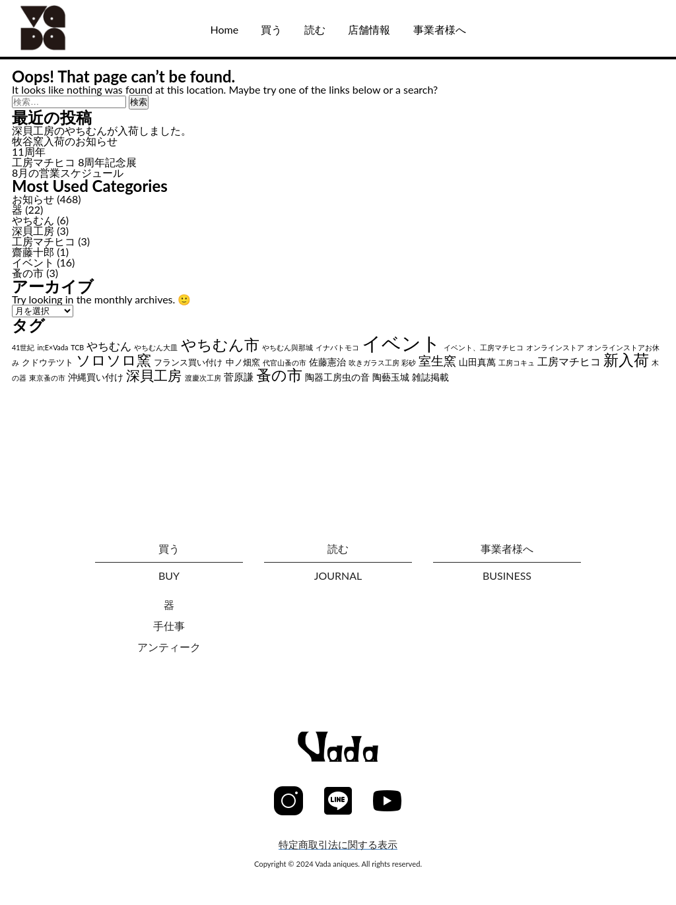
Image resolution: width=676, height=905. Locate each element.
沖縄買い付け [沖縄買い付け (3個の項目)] (95, 377)
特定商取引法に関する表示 (338, 845)
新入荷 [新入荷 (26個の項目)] (626, 359)
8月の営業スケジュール (67, 172)
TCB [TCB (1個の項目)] (77, 347)
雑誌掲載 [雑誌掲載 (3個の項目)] (430, 377)
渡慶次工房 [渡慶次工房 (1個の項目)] (203, 377)
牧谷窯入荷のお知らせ (65, 141)
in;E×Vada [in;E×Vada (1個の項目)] (53, 347)
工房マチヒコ (43, 241)
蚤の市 (28, 272)
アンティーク (169, 646)
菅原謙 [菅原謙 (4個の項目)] (239, 377)
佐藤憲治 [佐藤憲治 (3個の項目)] (327, 361)
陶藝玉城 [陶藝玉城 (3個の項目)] (390, 377)
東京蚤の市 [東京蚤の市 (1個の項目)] (47, 377)
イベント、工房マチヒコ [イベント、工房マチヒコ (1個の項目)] (484, 347)
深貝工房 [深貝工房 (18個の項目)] (154, 375)
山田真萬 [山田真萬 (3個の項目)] (477, 361)
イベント (33, 262)
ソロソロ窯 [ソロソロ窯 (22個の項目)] (113, 360)
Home (224, 29)
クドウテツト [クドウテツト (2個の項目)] (47, 362)
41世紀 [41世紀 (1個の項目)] (23, 347)
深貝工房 (33, 230)
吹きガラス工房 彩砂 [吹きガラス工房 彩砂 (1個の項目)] (382, 362)
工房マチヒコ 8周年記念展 (74, 162)
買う (271, 29)
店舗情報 (369, 29)
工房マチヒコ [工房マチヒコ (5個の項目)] (569, 361)
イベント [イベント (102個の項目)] (401, 342)
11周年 (29, 151)
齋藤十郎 (33, 251)
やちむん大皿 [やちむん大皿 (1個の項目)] (156, 347)
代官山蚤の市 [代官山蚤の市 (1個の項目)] (284, 362)
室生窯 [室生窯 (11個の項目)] (437, 360)
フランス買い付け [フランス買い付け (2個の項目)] (188, 362)
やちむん (33, 220)
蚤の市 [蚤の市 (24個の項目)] (279, 375)
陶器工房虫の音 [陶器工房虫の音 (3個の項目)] (337, 377)
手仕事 (169, 625)
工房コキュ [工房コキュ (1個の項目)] (516, 362)
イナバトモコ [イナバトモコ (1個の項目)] (337, 347)
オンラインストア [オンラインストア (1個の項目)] (555, 347)
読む (314, 29)
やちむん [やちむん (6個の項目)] (108, 346)
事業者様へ (439, 29)
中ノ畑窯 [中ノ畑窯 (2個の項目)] (243, 362)
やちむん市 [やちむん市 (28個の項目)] (220, 344)
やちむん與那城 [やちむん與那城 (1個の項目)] (287, 347)
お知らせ (33, 199)
